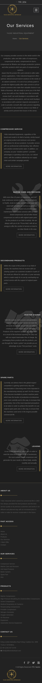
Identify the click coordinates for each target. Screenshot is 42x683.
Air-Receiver (5, 617)
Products (4, 537)
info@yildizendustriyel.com (11, 651)
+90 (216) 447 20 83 (9, 648)
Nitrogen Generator (7, 612)
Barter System (6, 572)
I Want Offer (5, 542)
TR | (20, 2)
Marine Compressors (8, 596)
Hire (2, 577)
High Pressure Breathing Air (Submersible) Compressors (20, 599)
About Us (4, 534)
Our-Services (5, 539)
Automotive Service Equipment (11, 623)
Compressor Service (8, 564)
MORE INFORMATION (14, 166)
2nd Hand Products (7, 569)
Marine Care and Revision (10, 566)
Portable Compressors (8, 609)
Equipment (4, 620)
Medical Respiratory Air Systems (12, 604)
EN (24, 2)
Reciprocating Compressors (10, 607)
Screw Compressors (8, 601)
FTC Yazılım (36, 667)
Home (15, 38)
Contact (3, 545)
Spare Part (4, 574)
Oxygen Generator (7, 615)
